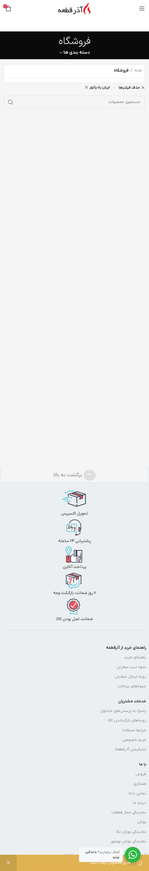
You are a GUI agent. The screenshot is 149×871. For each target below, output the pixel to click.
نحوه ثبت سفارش (131, 667)
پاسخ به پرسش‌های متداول (123, 711)
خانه (138, 70)
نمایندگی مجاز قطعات (128, 812)
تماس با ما (137, 793)
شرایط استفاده (134, 730)
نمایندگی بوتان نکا (131, 832)
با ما (142, 764)
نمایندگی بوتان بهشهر (128, 841)
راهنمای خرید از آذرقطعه (126, 647)
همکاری (140, 784)
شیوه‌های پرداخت (131, 686)
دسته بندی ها (77, 53)
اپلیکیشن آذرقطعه (130, 749)
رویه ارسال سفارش (130, 676)
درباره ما (139, 803)
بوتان (141, 822)
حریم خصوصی (134, 739)
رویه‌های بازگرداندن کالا (127, 720)
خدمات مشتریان (132, 701)
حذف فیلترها (129, 88)
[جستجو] (74, 102)
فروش (141, 774)
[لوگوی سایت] (74, 8)
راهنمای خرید (135, 657)
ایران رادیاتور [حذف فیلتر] (99, 87)
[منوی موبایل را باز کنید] (142, 8)
